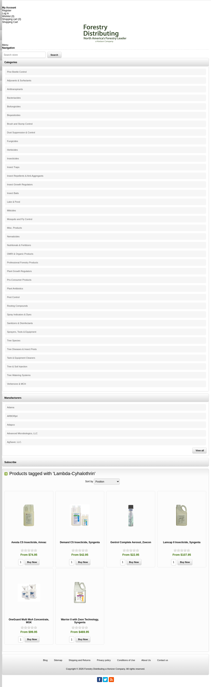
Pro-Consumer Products (19, 280)
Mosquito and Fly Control (19, 219)
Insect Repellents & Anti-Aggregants (25, 176)
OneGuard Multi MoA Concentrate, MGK (29, 621)
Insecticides (13, 158)
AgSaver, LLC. (14, 442)
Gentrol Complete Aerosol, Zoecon (130, 542)
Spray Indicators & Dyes (19, 314)
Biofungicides (13, 106)
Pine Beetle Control (17, 72)
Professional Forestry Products (22, 262)
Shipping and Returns (79, 660)
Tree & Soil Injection (17, 366)
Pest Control (13, 297)
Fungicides (12, 141)
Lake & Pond (13, 202)
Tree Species (13, 340)
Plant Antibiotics (15, 288)
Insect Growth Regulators (20, 184)
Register (6, 10)
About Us (146, 660)
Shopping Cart (10, 22)
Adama (10, 407)
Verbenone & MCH (16, 384)
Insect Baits (13, 193)
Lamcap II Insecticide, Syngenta (181, 542)
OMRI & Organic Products (20, 254)
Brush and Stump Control (20, 124)
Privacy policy (104, 660)
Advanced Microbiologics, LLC (22, 433)
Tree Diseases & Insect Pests (22, 349)
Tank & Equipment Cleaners (21, 358)
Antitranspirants (15, 89)
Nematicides (13, 236)
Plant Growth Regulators (19, 271)
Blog (45, 660)
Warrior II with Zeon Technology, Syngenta (80, 621)
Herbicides (12, 150)
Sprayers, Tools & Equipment (21, 332)
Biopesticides (13, 115)
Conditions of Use (126, 660)
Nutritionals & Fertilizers (19, 245)
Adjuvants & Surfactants (19, 80)
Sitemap (58, 660)
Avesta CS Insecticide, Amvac (28, 542)
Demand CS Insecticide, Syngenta (80, 542)
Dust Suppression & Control (21, 132)
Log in (5, 13)
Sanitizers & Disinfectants (20, 323)
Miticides (11, 210)
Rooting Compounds (17, 306)
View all (200, 450)
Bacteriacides (14, 98)
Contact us (162, 660)
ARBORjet (12, 416)
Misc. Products (14, 228)
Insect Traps (13, 167)
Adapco (11, 424)
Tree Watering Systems (18, 375)
